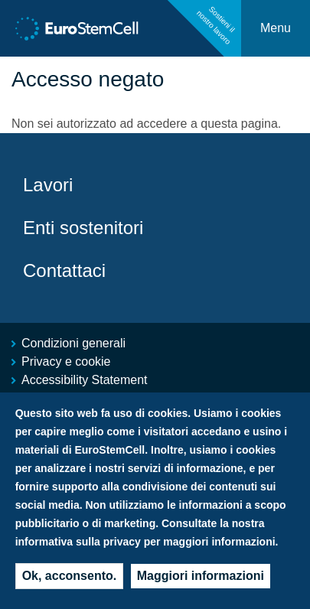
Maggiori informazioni (200, 578)
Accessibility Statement (84, 379)
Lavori (48, 184)
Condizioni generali (73, 343)
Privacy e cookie (66, 361)
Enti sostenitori (83, 227)
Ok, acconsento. (69, 578)
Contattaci (64, 270)
